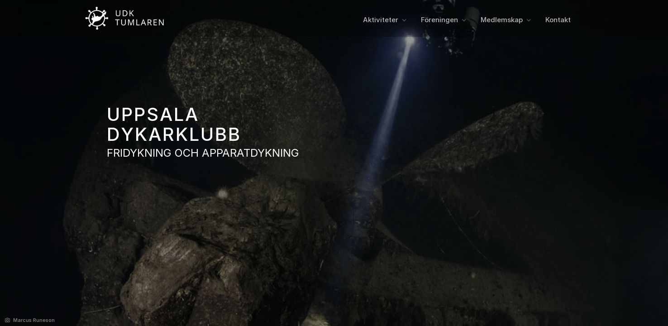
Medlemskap (502, 19)
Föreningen (439, 19)
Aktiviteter (380, 19)
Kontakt (558, 19)
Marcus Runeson (34, 320)
